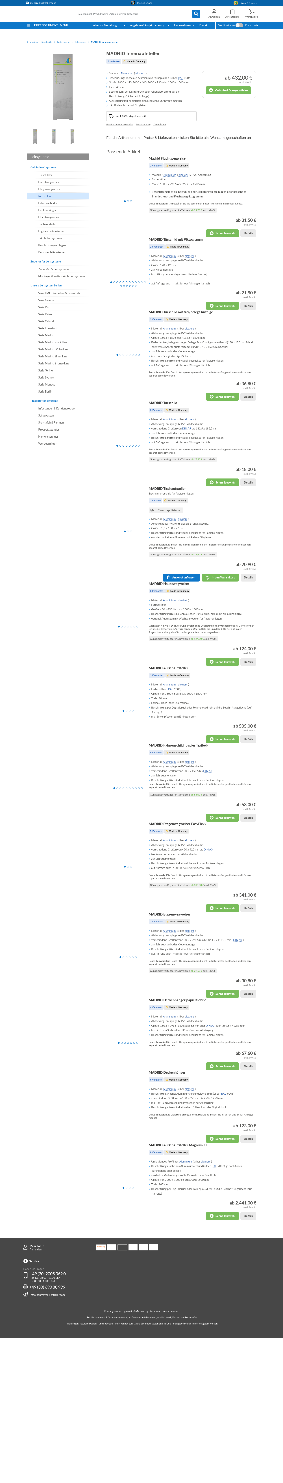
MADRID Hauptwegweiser (173, 643)
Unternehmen (182, 25)
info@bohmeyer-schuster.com (47, 1440)
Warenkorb (251, 16)
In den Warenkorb (216, 626)
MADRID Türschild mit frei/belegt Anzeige (185, 338)
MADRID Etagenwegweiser (173, 1019)
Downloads (159, 124)
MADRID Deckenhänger (171, 1199)
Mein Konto (37, 1391)
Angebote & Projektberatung (147, 25)
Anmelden (36, 1394)
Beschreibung (143, 124)
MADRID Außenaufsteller (172, 739)
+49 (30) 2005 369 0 (48, 1419)
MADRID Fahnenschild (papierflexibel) (182, 827)
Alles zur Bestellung (105, 25)
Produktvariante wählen (119, 124)
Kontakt (204, 25)
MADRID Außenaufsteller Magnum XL (182, 1283)
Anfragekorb (232, 16)
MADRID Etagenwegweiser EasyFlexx (181, 917)
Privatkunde (251, 25)
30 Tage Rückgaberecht (43, 3)
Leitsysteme (40, 157)
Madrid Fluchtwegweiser (172, 162)
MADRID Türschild (167, 440)
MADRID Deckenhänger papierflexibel (182, 1115)
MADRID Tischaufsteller (171, 537)
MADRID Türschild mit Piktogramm (179, 254)
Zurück (34, 42)
